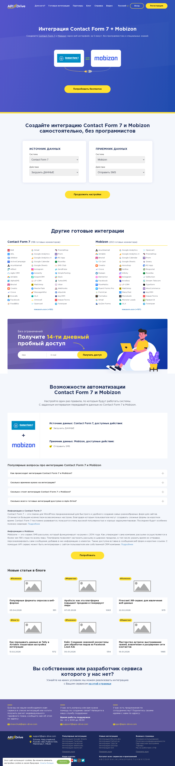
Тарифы (139, 745)
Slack (60, 277)
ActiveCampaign (18, 261)
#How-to (15, 620)
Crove (13, 292)
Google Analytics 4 (42, 258)
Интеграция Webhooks (72, 745)
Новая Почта (64, 300)
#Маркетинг (70, 578)
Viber (60, 284)
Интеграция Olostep (108, 745)
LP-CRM (37, 281)
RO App (61, 258)
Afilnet (13, 269)
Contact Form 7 (47, 36)
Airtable (14, 277)
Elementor (103, 277)
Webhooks (62, 288)
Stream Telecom (153, 281)
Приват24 (150, 300)
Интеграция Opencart (72, 748)
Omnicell (38, 300)
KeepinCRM (39, 277)
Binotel (13, 284)
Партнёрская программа (147, 743)
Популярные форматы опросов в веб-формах (32, 602)
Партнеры (78, 6)
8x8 (12, 250)
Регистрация (156, 6)
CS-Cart (102, 261)
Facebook (14, 300)
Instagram (38, 269)
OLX (36, 296)
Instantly (38, 273)
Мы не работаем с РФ (146, 748)
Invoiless (126, 281)
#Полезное (16, 578)
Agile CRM (15, 273)
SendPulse (62, 269)
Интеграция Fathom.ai (109, 741)
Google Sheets (40, 265)
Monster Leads (128, 300)
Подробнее (34, 524)
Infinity (125, 273)
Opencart (38, 304)
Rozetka (61, 261)
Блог (88, 6)
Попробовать (87, 555)
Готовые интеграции (59, 6)
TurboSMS (62, 281)
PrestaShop (63, 250)
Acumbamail (16, 265)
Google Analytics (42, 254)
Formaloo (102, 296)
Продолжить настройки (87, 195)
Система (33, 154)
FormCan (102, 292)
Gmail (36, 250)
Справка (98, 6)
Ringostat (150, 269)
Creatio (13, 288)
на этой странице (100, 684)
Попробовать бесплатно (87, 89)
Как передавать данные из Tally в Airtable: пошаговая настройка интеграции (29, 644)
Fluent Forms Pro (106, 288)
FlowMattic (103, 284)
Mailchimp (38, 284)
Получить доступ (92, 355)
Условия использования (147, 739)
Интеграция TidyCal (108, 743)
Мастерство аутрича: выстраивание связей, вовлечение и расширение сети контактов (142, 644)
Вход (136, 6)
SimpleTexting (64, 273)
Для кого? (40, 6)
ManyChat (126, 292)
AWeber (14, 258)
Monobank (127, 296)
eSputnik (62, 292)
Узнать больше (47, 763)
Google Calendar (41, 261)
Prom (60, 254)
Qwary (149, 261)
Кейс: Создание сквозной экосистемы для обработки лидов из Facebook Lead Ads (86, 644)
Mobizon (62, 36)
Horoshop (126, 265)
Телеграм (62, 304)
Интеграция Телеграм (72, 741)
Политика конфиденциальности (150, 741)
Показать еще (68, 751)
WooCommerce (153, 288)
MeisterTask (39, 288)
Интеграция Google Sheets (74, 739)
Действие (34, 167)
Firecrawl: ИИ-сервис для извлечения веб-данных (140, 602)
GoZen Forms (104, 304)
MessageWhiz (40, 292)
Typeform (150, 284)
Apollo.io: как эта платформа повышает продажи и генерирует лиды (84, 603)
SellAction (150, 277)
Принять (63, 762)
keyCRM (61, 296)
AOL (12, 254)
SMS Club (62, 265)
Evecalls (14, 296)
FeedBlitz (14, 304)
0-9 (148, 759)
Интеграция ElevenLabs (110, 739)
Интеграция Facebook (72, 743)
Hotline (125, 269)
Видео (109, 6)
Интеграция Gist (106, 748)
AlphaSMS (14, 281)
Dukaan (101, 273)
